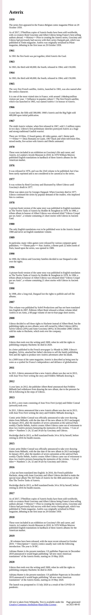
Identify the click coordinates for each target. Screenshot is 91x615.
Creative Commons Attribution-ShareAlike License (32, 604)
